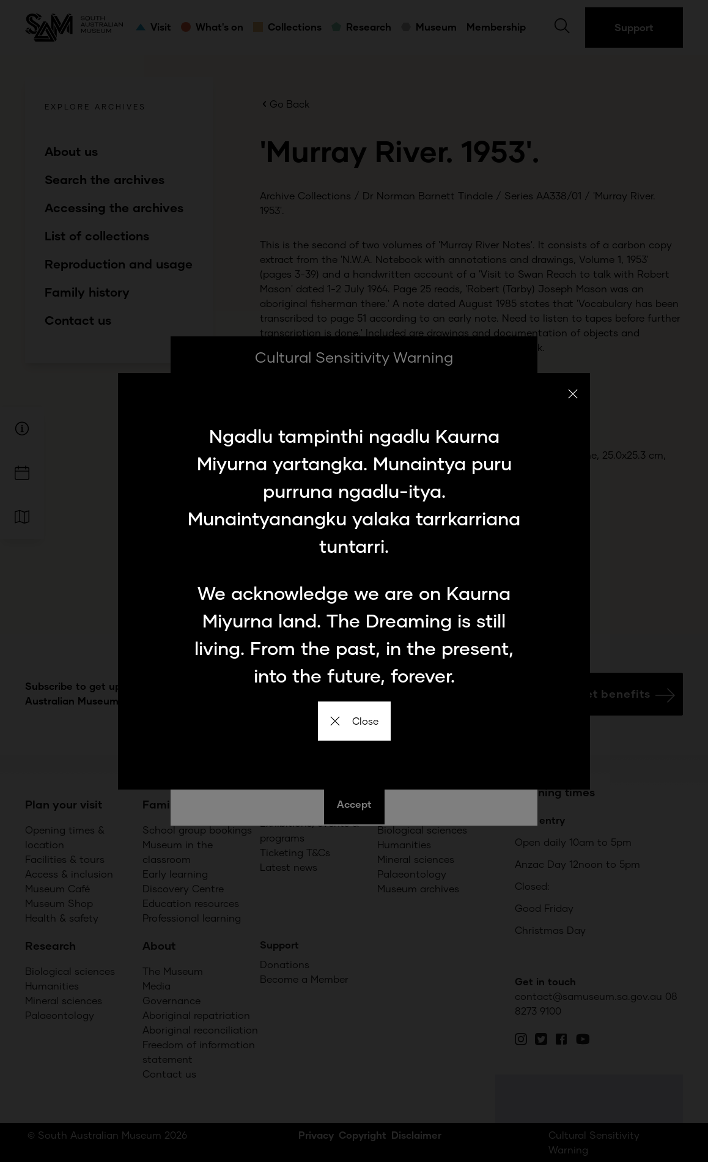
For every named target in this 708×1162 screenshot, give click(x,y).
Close (354, 721)
